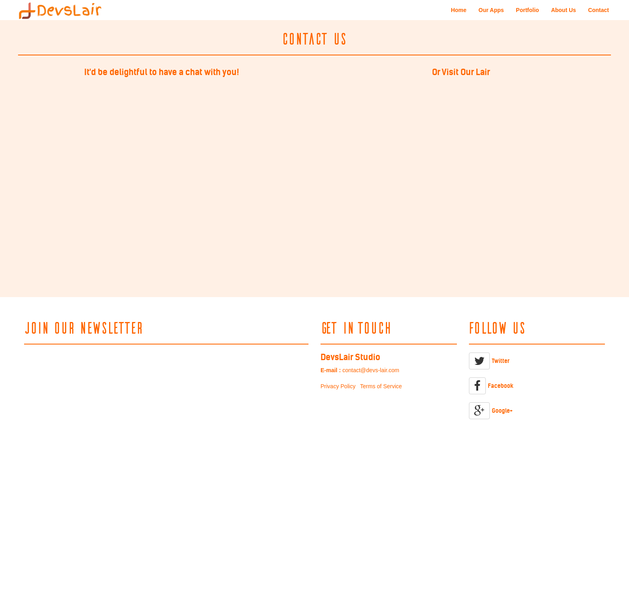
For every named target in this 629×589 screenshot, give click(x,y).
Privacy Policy (338, 386)
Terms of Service (381, 386)
